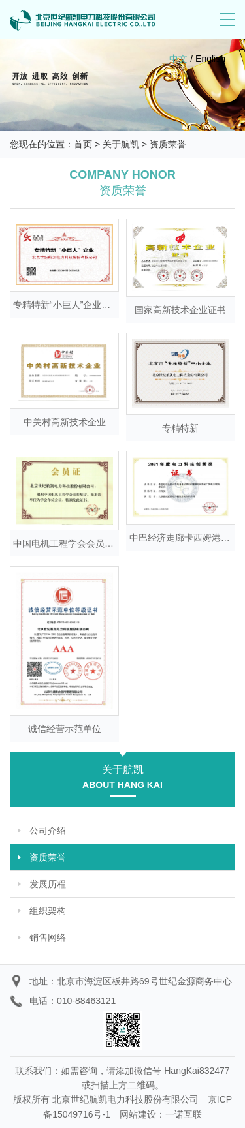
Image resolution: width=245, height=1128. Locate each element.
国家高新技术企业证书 (180, 310)
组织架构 (47, 911)
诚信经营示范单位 (64, 729)
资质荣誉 (168, 144)
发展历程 (47, 884)
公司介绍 (47, 830)
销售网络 (47, 937)
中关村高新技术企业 (65, 422)
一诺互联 (183, 1114)
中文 (178, 58)
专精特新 (180, 428)
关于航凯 (121, 144)
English (210, 58)
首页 (83, 144)
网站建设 (138, 1114)
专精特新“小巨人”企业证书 (66, 304)
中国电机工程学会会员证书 (68, 543)
